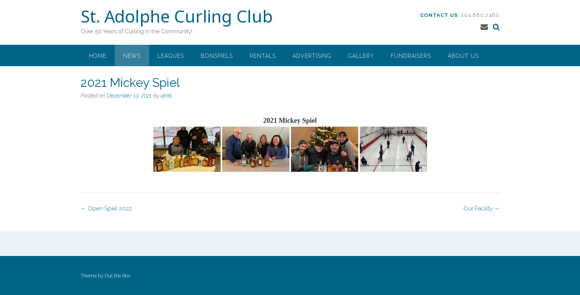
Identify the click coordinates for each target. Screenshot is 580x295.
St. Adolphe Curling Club (177, 18)
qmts (166, 96)
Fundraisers (411, 56)
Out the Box (117, 276)
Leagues (171, 56)
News (132, 56)
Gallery (361, 56)
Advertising (311, 56)
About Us (463, 56)
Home (97, 56)
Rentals (263, 56)
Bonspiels (217, 56)
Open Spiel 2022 (106, 208)
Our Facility (481, 208)
